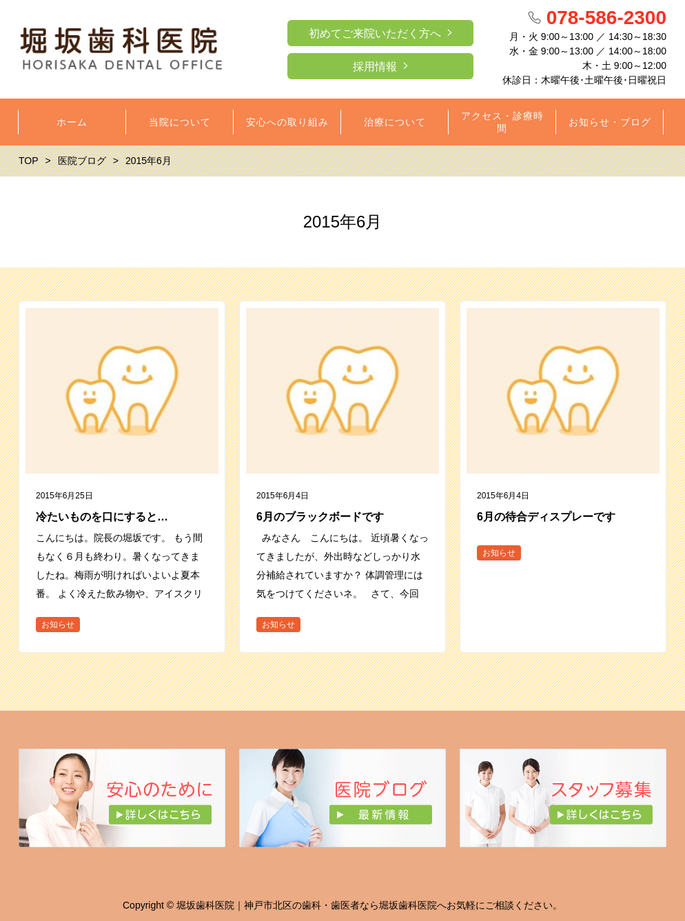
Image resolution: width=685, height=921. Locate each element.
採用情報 (375, 66)
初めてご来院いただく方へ (375, 33)
